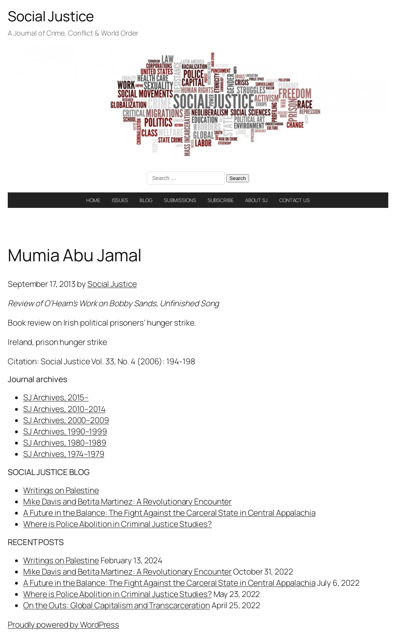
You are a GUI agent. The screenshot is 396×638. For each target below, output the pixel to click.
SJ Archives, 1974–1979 (63, 453)
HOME (93, 200)
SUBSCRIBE (221, 200)
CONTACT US (294, 200)
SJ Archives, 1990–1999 (65, 431)
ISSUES (120, 200)
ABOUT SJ (256, 200)
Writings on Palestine (61, 490)
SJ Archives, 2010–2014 (64, 408)
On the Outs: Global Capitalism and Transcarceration (116, 605)
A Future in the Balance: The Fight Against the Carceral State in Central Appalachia (169, 512)
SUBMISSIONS (180, 200)
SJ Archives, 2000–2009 (66, 420)
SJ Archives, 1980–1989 (64, 442)
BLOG (146, 200)
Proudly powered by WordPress (63, 624)
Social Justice (51, 16)
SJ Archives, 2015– (56, 397)
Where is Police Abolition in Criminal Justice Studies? (117, 523)
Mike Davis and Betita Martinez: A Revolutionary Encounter (127, 501)
